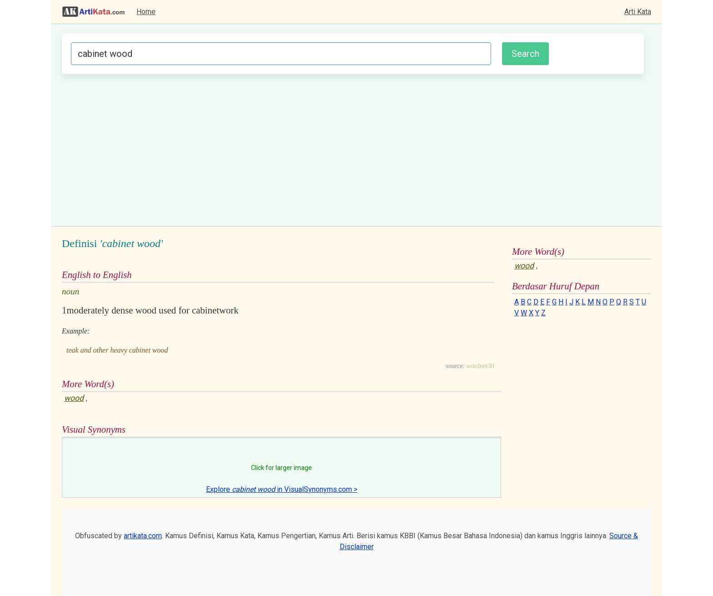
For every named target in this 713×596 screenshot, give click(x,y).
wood (74, 398)
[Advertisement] (353, 148)
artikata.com (143, 535)
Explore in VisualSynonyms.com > (281, 489)
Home (146, 11)
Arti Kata (637, 11)
